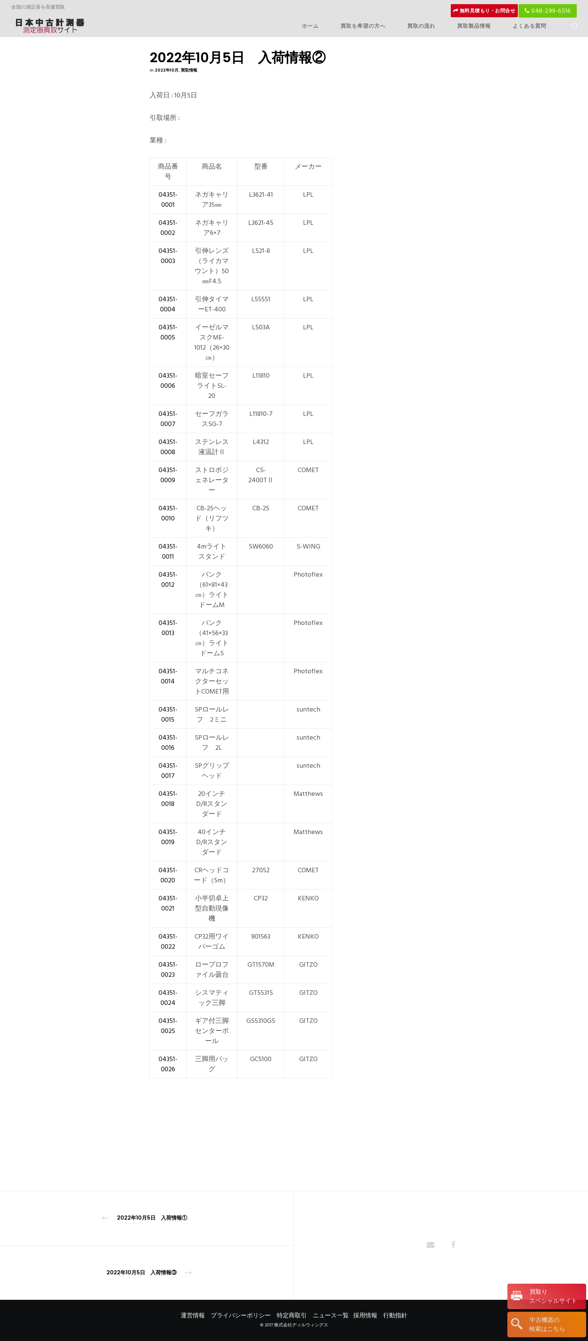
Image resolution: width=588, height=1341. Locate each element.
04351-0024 (168, 997)
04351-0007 (168, 418)
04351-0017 (168, 770)
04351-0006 (168, 380)
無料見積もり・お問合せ (484, 11)
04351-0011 (168, 551)
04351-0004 (168, 304)
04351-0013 (168, 627)
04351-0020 (168, 875)
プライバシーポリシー (241, 1315)
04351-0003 (168, 255)
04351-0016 (168, 742)
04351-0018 (168, 798)
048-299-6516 (548, 11)
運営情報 (193, 1315)
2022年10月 (166, 70)
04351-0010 (168, 513)
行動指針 (395, 1315)
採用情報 (365, 1315)
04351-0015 (168, 714)
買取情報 (189, 70)
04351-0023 (168, 969)
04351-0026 (168, 1064)
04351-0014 (168, 676)
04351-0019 (168, 837)
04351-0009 (168, 475)
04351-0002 (168, 227)
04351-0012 (168, 579)
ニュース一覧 (331, 1315)
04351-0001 (168, 199)
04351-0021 (168, 903)
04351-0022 (168, 941)
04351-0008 (168, 447)
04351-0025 (168, 1025)
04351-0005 (168, 332)
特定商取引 (292, 1315)
